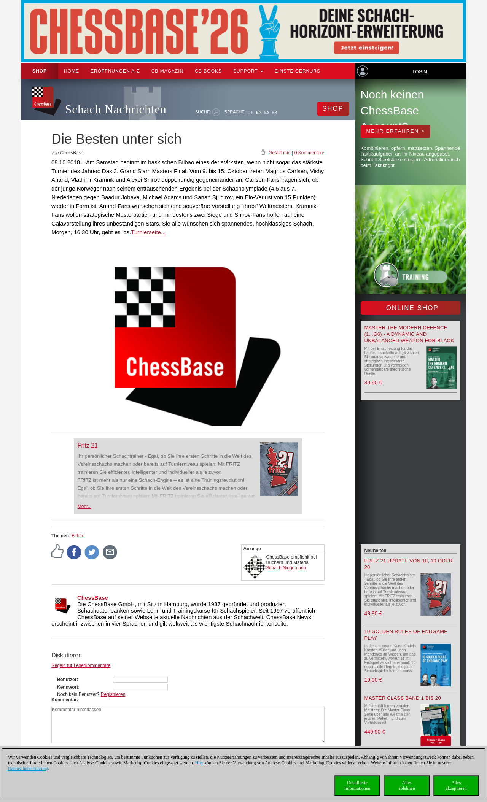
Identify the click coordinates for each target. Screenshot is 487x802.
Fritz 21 (88, 445)
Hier (199, 762)
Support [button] (248, 71)
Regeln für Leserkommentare (80, 665)
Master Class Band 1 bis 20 (402, 698)
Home (71, 71)
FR (274, 112)
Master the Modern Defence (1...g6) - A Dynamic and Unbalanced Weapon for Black (409, 334)
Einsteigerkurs (297, 71)
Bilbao (78, 535)
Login (419, 72)
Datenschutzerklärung (28, 768)
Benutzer (66, 679)
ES (267, 112)
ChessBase (92, 597)
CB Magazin (167, 71)
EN (259, 112)
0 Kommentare (309, 153)
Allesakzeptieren (456, 785)
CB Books (208, 71)
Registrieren (113, 694)
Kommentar (64, 699)
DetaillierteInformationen (357, 785)
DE (251, 112)
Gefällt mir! (280, 153)
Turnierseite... (148, 232)
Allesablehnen (406, 785)
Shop (39, 71)
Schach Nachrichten (116, 109)
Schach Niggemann (286, 567)
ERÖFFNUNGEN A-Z (115, 71)
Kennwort (67, 687)
